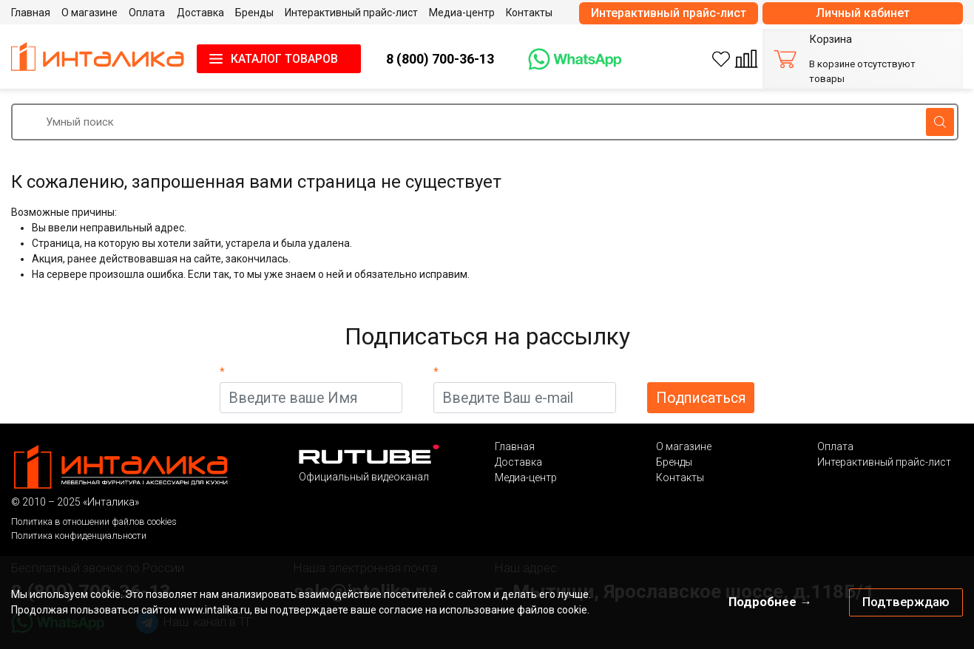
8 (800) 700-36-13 (440, 59)
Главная (515, 446)
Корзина (830, 39)
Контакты (680, 477)
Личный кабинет (863, 13)
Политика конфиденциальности (78, 535)
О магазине (683, 446)
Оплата (835, 446)
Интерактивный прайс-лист (668, 13)
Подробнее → (770, 601)
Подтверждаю (906, 601)
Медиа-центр (526, 477)
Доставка (518, 462)
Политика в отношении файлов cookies (94, 521)
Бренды (674, 462)
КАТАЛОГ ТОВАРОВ (284, 59)
